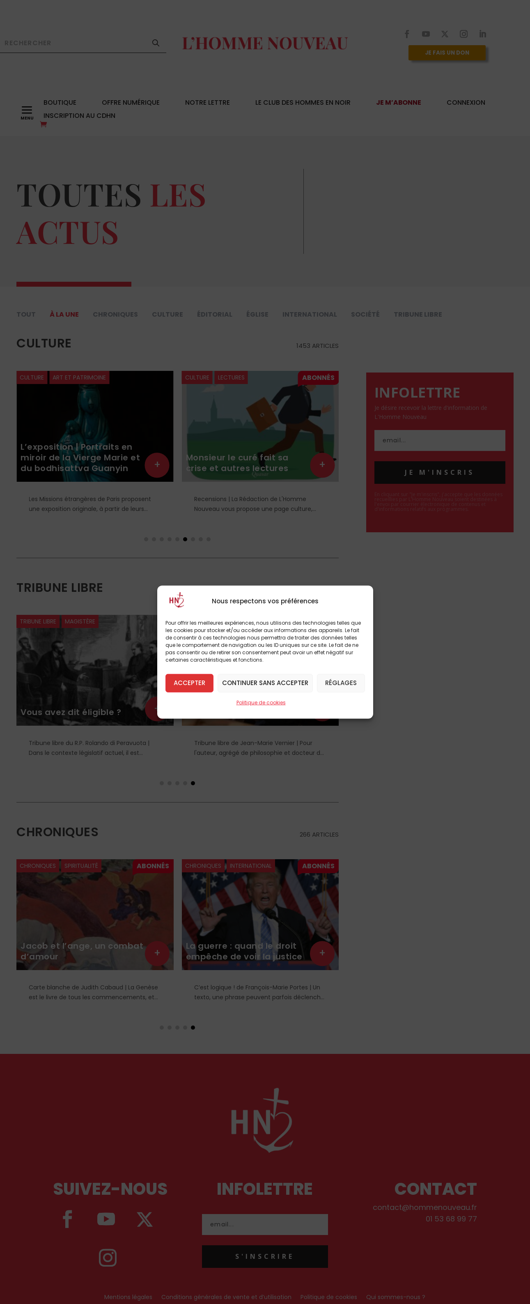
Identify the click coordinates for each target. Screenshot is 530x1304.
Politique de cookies (261, 702)
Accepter (189, 682)
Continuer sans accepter (265, 682)
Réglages (341, 682)
